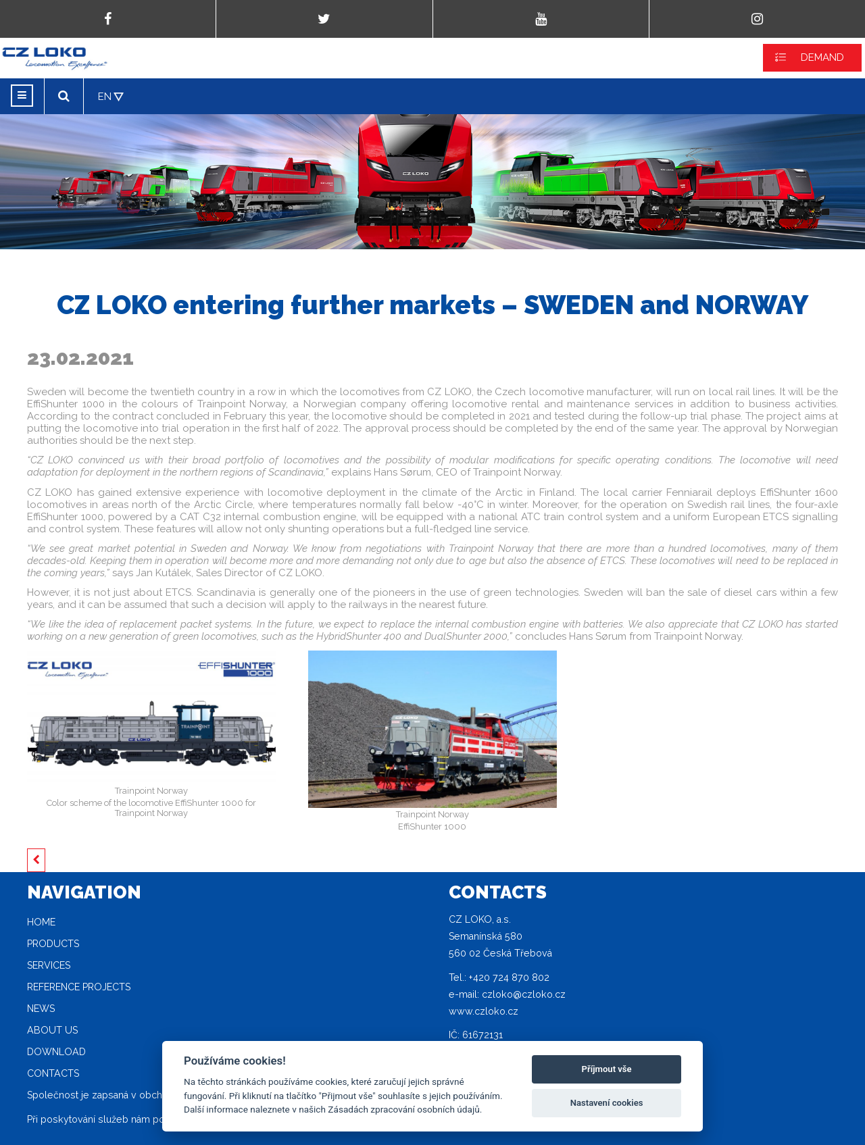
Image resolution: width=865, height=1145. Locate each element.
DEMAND (822, 57)
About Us (52, 1030)
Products (53, 943)
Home (41, 922)
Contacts (53, 1073)
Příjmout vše (607, 1069)
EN (105, 97)
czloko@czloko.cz (524, 994)
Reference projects (78, 987)
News (41, 1008)
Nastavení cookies (606, 1103)
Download (56, 1051)
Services (48, 965)
